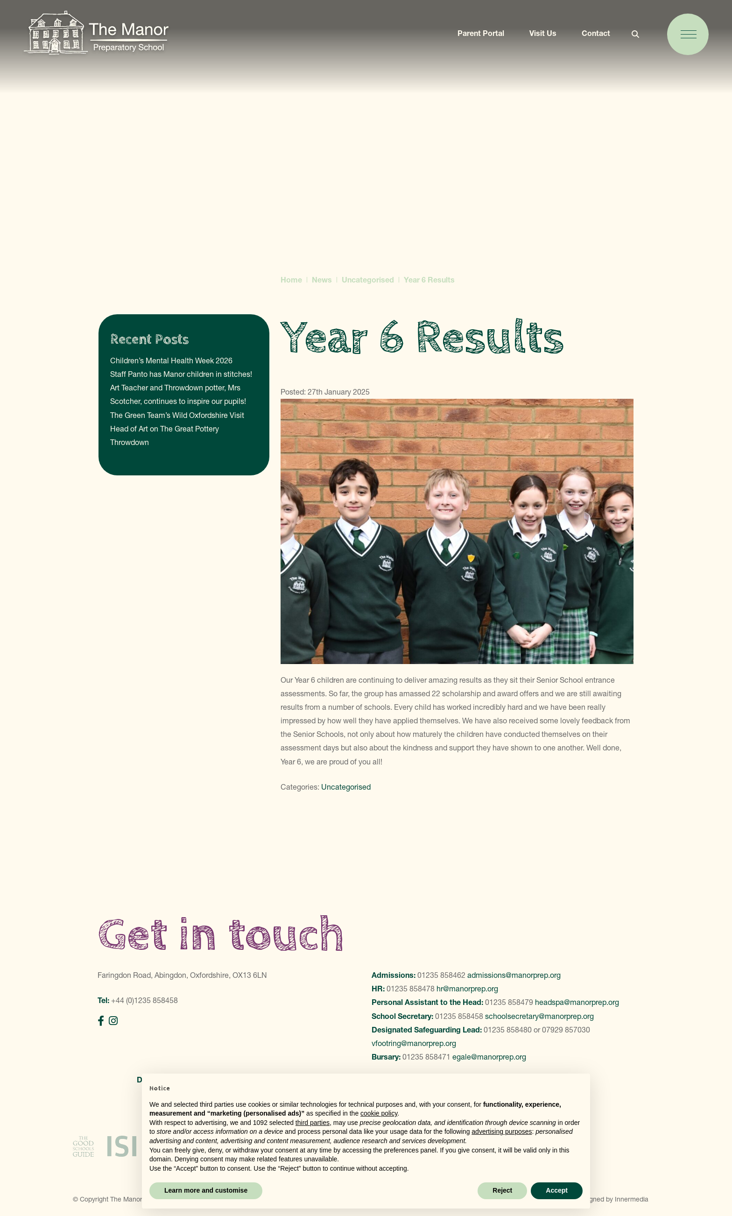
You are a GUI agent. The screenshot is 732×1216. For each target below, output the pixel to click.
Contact (592, 36)
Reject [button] (502, 1190)
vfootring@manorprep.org (414, 1043)
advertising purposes (502, 1131)
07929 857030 (566, 1029)
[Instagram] (113, 1021)
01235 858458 (459, 1016)
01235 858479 (509, 1002)
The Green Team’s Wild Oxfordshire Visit (177, 415)
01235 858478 (411, 988)
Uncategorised (346, 787)
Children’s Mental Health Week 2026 (171, 360)
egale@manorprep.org (489, 1056)
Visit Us (539, 36)
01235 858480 (508, 1029)
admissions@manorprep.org (514, 975)
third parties (313, 1122)
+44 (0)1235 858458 (144, 1000)
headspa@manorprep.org (577, 1002)
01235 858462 (441, 975)
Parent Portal (477, 36)
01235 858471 (426, 1056)
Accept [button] (557, 1190)
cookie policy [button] (378, 1113)
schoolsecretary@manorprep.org (539, 1016)
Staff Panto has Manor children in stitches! (181, 374)
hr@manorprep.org (467, 988)
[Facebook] (101, 1021)
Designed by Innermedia (612, 1193)
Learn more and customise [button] (205, 1190)
